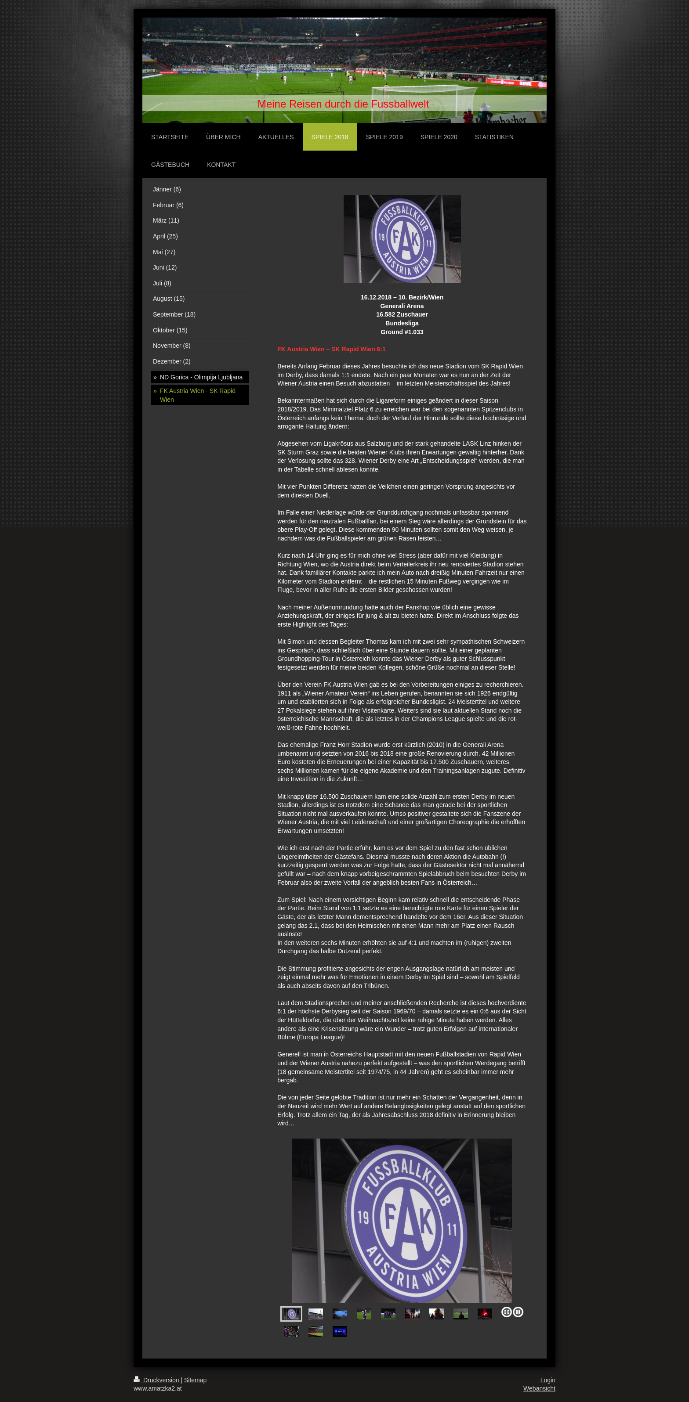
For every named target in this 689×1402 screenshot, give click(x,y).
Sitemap (195, 1380)
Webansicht (539, 1388)
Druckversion (157, 1380)
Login (547, 1380)
